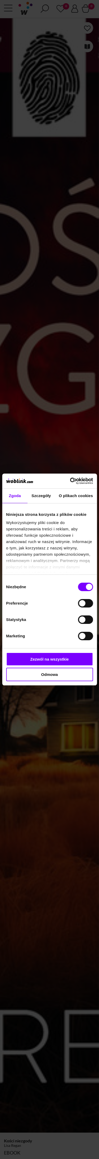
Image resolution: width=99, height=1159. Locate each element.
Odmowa (49, 674)
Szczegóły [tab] (41, 495)
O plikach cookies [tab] (76, 495)
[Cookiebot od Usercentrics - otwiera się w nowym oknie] (70, 481)
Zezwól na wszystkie (49, 659)
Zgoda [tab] (15, 495)
